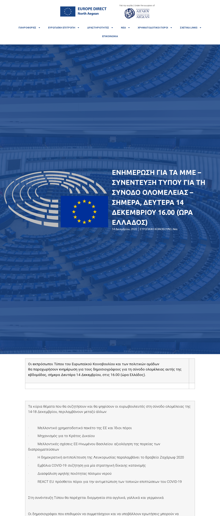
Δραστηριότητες (100, 27)
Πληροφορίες (29, 27)
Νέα (125, 27)
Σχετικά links (191, 27)
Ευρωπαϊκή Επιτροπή (64, 27)
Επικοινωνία (110, 36)
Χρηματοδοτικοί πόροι (155, 27)
